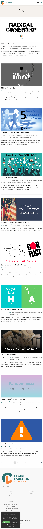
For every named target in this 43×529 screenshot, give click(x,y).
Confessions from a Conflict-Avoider (13, 265)
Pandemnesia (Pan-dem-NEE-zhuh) (13, 399)
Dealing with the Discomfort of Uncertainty (16, 222)
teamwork (16, 48)
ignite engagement (32, 46)
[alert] (10, 520)
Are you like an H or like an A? (11, 310)
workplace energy (27, 48)
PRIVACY (21, 523)
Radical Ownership (7, 43)
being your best (15, 46)
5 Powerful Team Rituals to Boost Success (15, 133)
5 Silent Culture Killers (8, 88)
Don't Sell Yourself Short (9, 177)
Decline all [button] (14, 522)
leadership (11, 48)
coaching (21, 91)
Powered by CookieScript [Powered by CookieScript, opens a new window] (10, 526)
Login (41, 2)
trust (21, 48)
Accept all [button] (6, 522)
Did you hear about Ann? (10, 354)
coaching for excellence (22, 446)
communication (23, 46)
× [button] (18, 512)
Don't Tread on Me (7, 444)
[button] (10, 524)
